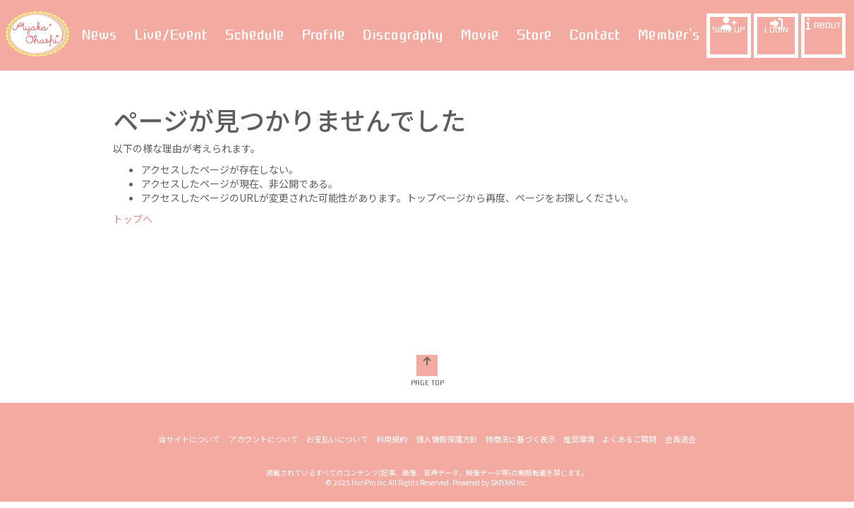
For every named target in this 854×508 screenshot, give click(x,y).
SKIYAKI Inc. (510, 375)
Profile (323, 34)
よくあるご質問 (629, 332)
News (99, 34)
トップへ (132, 219)
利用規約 (392, 332)
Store (534, 34)
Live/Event (171, 34)
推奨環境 (578, 332)
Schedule (254, 34)
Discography (402, 34)
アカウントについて (264, 332)
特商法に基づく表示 (520, 332)
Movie (479, 34)
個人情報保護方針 (447, 332)
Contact (594, 34)
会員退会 (679, 332)
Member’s (668, 34)
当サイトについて (191, 332)
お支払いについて (338, 332)
